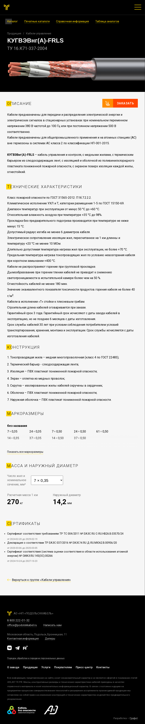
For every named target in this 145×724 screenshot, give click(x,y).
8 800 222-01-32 (18, 620)
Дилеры (50, 638)
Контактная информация (23, 638)
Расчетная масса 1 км (22, 495)
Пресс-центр (84, 667)
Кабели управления (38, 33)
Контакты (103, 667)
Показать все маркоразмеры (25, 451)
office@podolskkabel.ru (22, 625)
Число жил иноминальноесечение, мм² (16, 480)
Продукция (14, 33)
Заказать (125, 103)
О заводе (13, 667)
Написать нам (52, 625)
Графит (134, 718)
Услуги (45, 667)
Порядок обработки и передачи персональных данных (36, 658)
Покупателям (63, 667)
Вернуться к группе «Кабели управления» (41, 580)
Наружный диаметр (67, 495)
